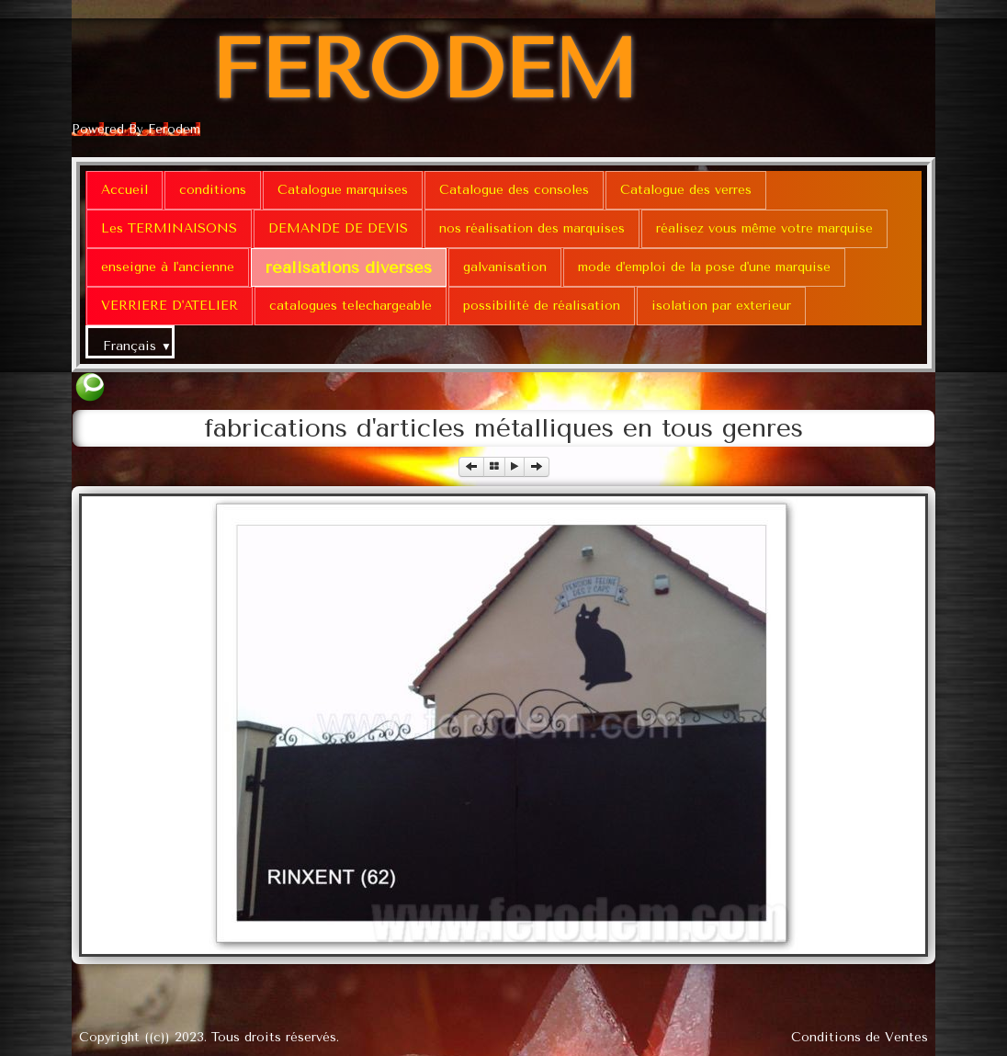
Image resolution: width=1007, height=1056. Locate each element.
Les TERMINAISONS (169, 228)
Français (137, 346)
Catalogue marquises (342, 190)
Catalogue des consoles (514, 190)
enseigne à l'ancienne (167, 267)
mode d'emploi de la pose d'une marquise (704, 267)
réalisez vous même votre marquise (764, 228)
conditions (212, 190)
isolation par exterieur (721, 305)
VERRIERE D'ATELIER (169, 305)
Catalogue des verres (686, 190)
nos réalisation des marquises (532, 228)
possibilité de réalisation (541, 305)
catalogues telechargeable (350, 305)
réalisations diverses (349, 267)
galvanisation (505, 267)
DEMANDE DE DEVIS (338, 228)
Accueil (124, 190)
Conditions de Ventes (859, 1037)
